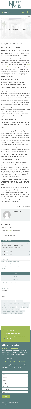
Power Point (17, 309)
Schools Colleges (15, 311)
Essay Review (20, 303)
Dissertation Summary (12, 303)
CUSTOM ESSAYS (4, 303)
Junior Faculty (26, 305)
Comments (15, 279)
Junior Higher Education (12, 307)
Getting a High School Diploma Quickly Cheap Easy (11, 266)
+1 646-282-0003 (10, 330)
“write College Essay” (18, 313)
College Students (19, 301)
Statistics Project (22, 311)
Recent (15, 276)
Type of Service (15, 392)
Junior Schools (25, 307)
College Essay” (12, 301)
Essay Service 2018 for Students (9, 43)
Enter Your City (15, 389)
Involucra (9, 404)
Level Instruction (4, 309)
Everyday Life (4, 305)
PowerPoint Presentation (6, 311)
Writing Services (4, 313)
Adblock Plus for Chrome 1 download (9, 294)
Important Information (11, 305)
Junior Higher (4, 307)
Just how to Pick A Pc (5, 259)
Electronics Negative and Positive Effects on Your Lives (12, 263)
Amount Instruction (5, 301)
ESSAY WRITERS (26, 303)
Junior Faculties (19, 305)
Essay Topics (3, 268)
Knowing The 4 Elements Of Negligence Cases (10, 261)
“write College (11, 313)
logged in (9, 230)
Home (6, 29)
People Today (11, 309)
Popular (15, 273)
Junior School (19, 307)
